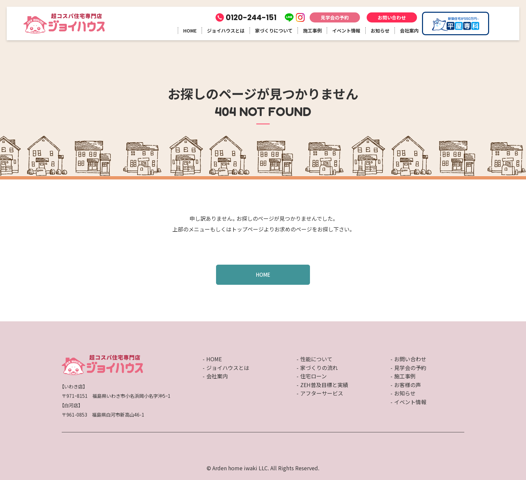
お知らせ (380, 30)
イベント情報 (346, 30)
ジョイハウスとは (226, 30)
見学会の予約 (335, 17)
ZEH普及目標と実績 (324, 385)
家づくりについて (274, 30)
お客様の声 (407, 385)
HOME (190, 30)
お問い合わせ (392, 17)
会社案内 (409, 30)
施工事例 (312, 30)
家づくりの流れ (319, 368)
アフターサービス (321, 393)
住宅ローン (313, 376)
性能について (316, 359)
